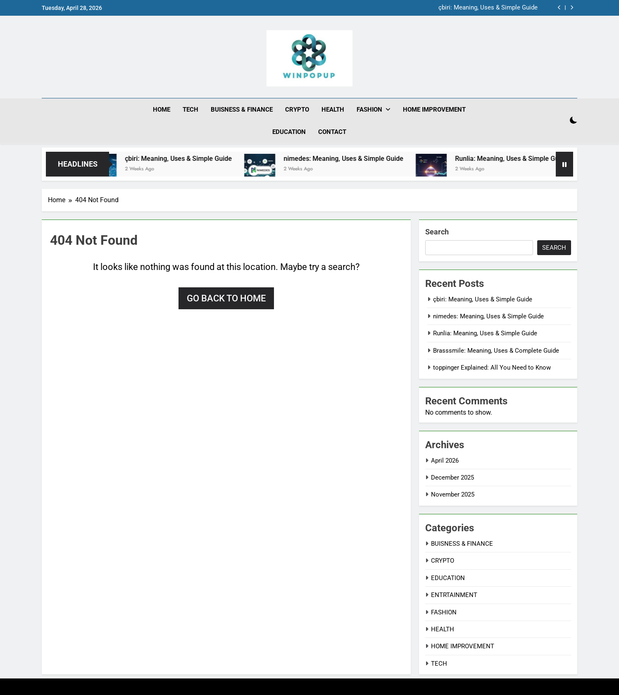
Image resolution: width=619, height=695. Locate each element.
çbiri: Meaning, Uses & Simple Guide (488, 8)
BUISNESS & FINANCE (242, 109)
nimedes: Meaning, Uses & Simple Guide (351, 158)
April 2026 (445, 460)
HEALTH (332, 109)
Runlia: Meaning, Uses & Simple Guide (519, 158)
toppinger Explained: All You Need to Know (492, 367)
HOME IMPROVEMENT (434, 109)
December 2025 (452, 477)
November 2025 (452, 494)
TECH (190, 109)
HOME (161, 109)
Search (437, 231)
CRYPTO (297, 109)
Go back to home (226, 298)
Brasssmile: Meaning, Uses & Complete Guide (496, 350)
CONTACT (332, 132)
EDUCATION (289, 132)
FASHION (369, 109)
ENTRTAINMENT (454, 595)
